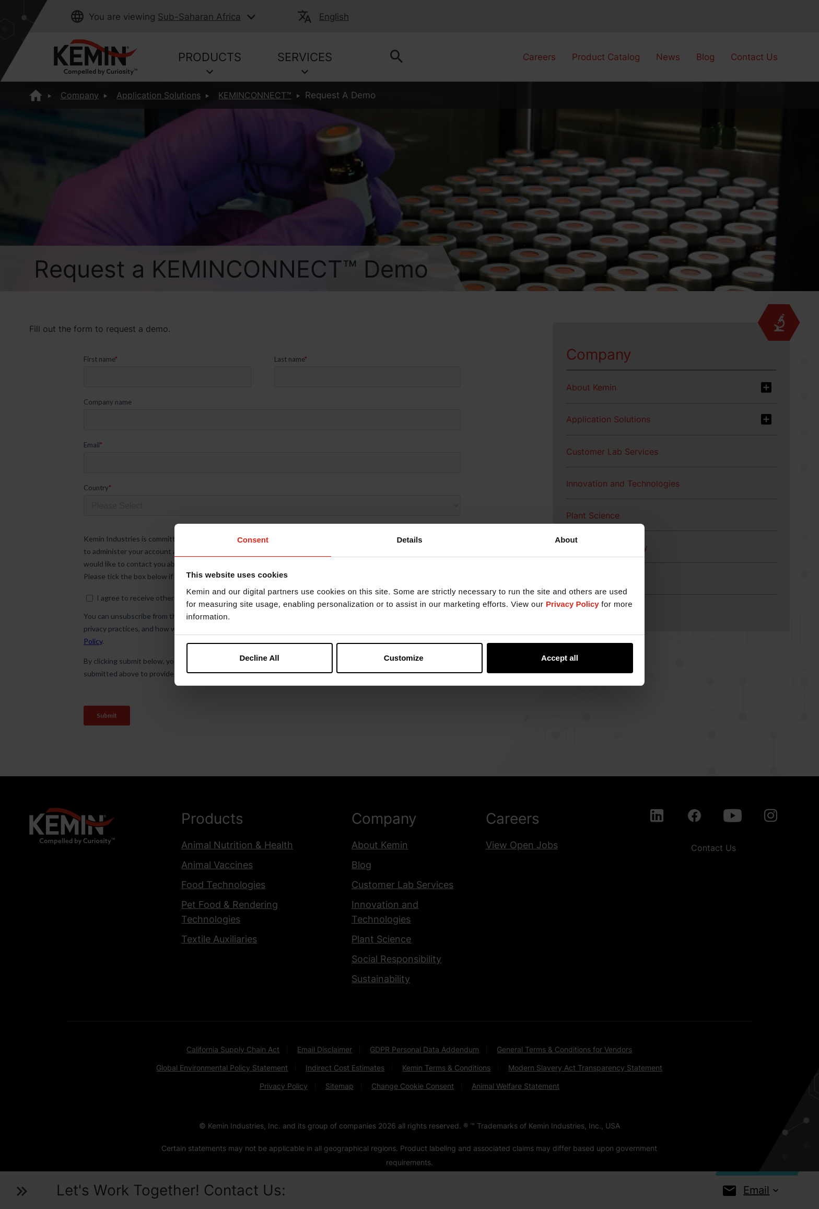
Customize (410, 657)
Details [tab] (409, 539)
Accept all (559, 657)
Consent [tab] (252, 539)
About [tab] (566, 539)
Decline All (259, 657)
